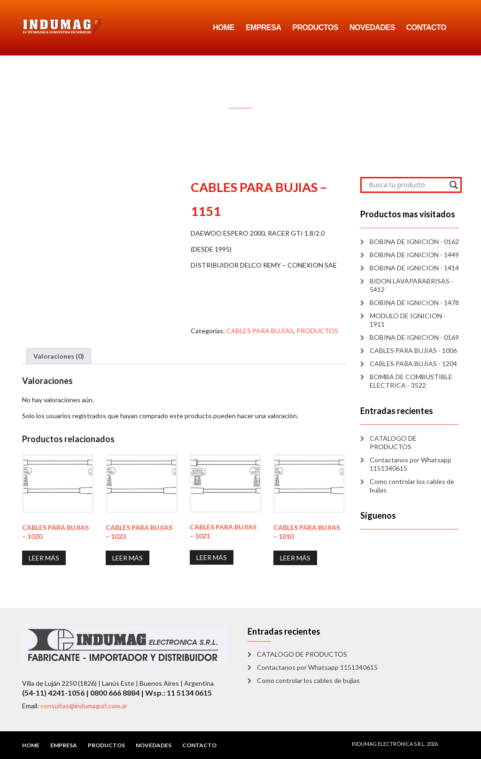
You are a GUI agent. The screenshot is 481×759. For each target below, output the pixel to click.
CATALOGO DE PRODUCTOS (393, 442)
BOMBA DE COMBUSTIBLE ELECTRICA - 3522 (411, 381)
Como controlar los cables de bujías (412, 485)
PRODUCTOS (315, 27)
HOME (223, 27)
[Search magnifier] (453, 185)
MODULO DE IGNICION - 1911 (408, 320)
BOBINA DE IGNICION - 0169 (414, 337)
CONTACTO (426, 27)
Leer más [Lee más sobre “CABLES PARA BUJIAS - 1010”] (295, 558)
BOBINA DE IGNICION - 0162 (414, 241)
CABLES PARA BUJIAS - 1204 (413, 364)
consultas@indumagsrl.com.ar (83, 706)
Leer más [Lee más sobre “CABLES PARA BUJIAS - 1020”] (44, 558)
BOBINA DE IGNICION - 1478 (414, 303)
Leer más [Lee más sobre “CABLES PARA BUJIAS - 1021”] (211, 557)
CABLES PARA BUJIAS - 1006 (413, 350)
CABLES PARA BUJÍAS (260, 331)
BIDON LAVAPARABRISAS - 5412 (411, 285)
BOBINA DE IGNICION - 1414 (414, 268)
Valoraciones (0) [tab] (58, 356)
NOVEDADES (372, 27)
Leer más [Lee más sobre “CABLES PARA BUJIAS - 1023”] (127, 558)
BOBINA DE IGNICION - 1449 (414, 255)
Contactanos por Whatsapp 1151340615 (410, 464)
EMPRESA (263, 27)
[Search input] (407, 185)
